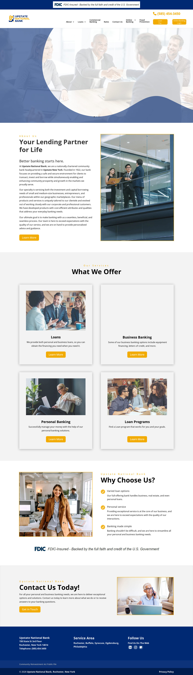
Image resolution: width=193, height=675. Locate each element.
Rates (106, 22)
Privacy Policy (166, 671)
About (69, 22)
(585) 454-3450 (166, 13)
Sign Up (108, 93)
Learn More (29, 237)
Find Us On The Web (138, 642)
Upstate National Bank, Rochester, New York (51, 671)
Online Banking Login (179, 21)
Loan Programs (137, 421)
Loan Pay (160, 21)
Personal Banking (55, 421)
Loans (80, 22)
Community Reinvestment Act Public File (37, 663)
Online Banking (129, 21)
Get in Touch (30, 608)
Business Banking (137, 337)
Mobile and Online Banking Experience (131, 71)
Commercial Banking (95, 21)
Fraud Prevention (145, 21)
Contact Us (117, 22)
